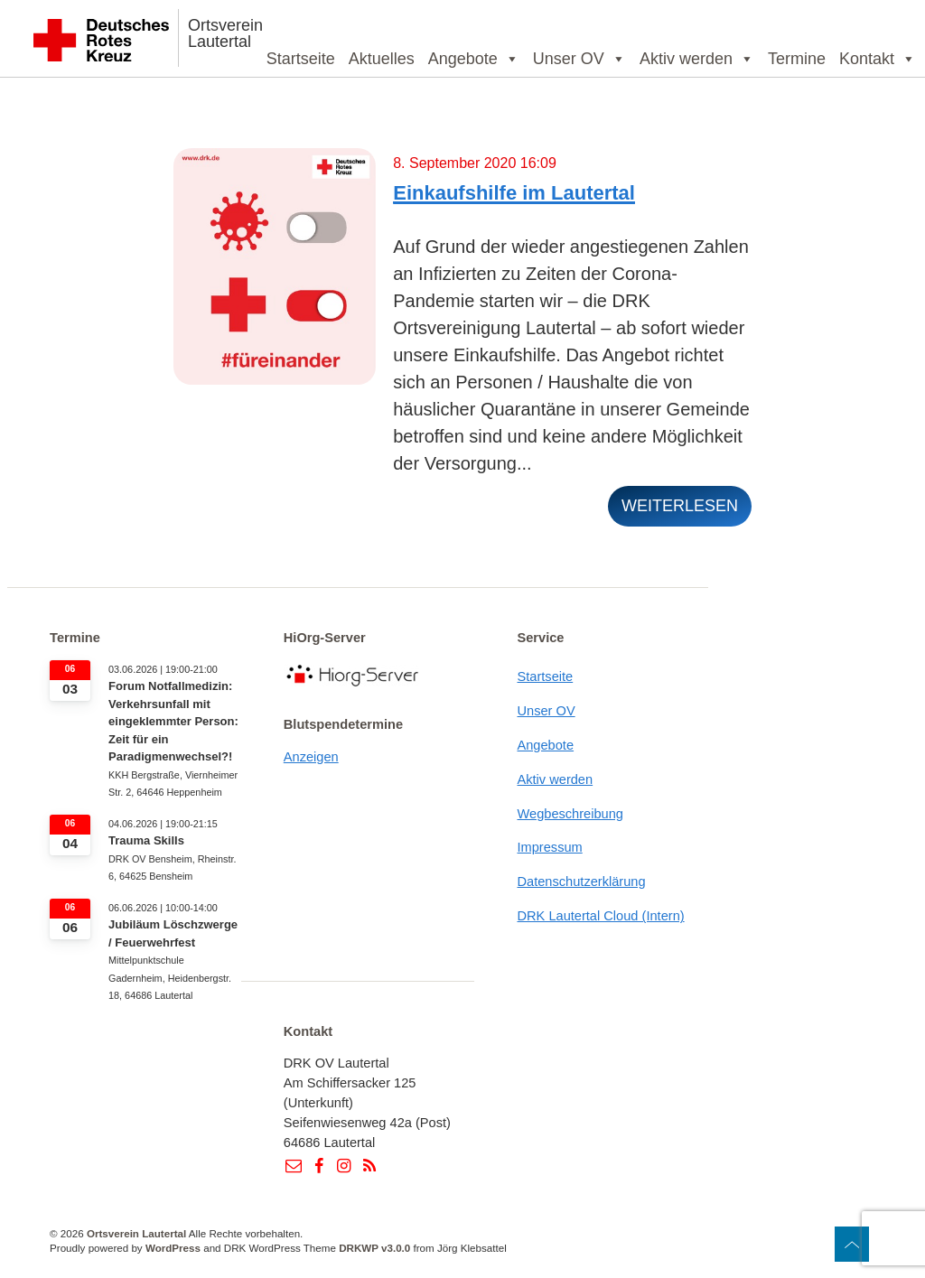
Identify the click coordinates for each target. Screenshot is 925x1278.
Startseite (300, 59)
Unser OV (579, 59)
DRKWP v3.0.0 (374, 1248)
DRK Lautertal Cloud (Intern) (600, 916)
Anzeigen (311, 757)
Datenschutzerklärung (581, 881)
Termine (797, 59)
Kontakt (877, 59)
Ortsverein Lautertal (225, 33)
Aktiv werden (697, 59)
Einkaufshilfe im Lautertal (514, 193)
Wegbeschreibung (570, 814)
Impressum (549, 847)
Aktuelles (382, 59)
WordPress (173, 1248)
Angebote (473, 59)
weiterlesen (679, 506)
